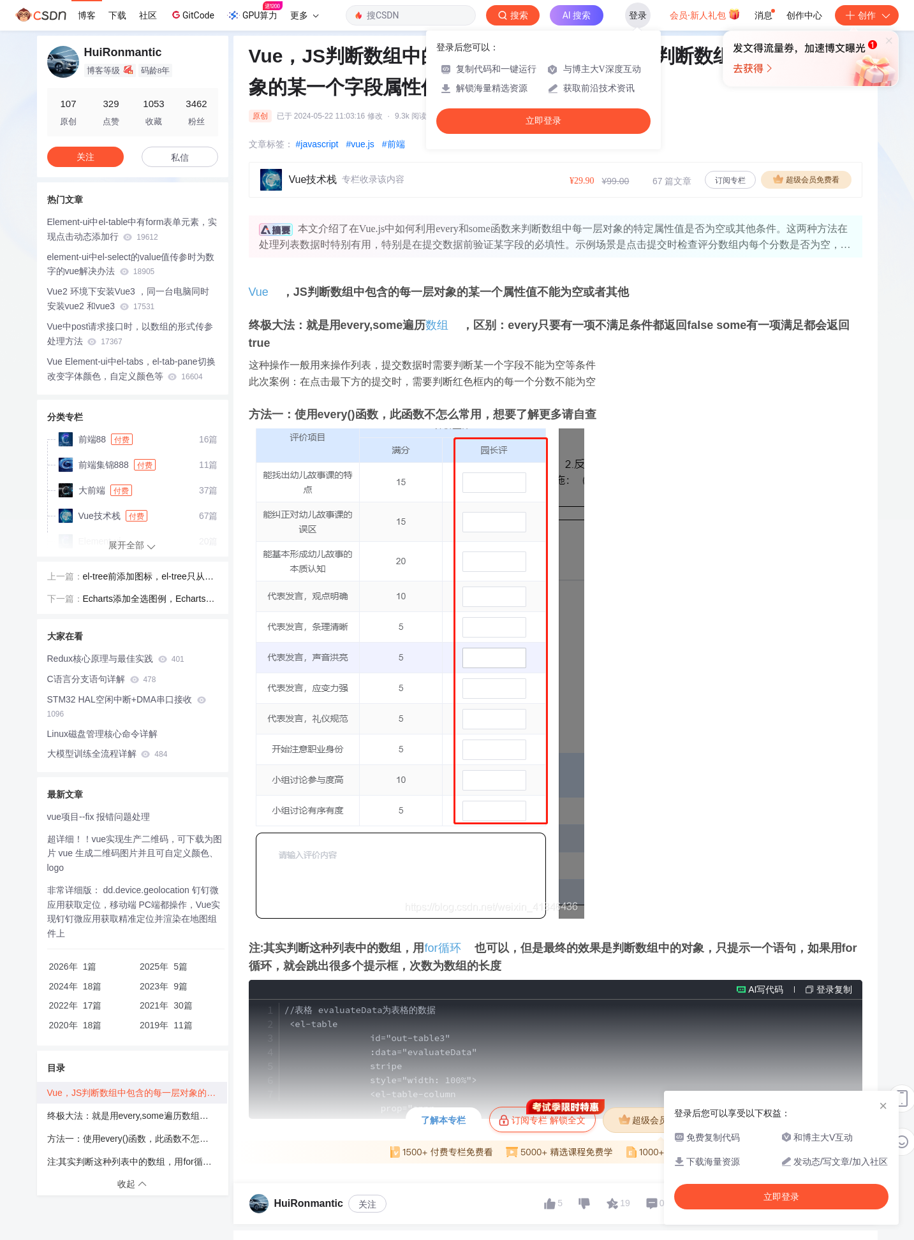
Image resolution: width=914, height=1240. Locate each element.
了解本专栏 (443, 1120)
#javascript (317, 144)
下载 (117, 15)
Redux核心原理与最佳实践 (115, 658)
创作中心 (804, 15)
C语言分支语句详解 (101, 679)
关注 (367, 1204)
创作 (867, 15)
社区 (148, 15)
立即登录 (543, 121)
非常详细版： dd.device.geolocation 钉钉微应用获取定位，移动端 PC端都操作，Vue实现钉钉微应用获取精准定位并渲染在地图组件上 (134, 911)
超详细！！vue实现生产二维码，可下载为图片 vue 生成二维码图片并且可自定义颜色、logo (135, 853)
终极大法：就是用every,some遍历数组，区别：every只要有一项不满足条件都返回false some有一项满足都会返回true (137, 1116)
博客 (87, 15)
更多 (304, 15)
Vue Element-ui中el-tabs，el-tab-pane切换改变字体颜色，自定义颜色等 (131, 368)
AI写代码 (765, 989)
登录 (638, 15)
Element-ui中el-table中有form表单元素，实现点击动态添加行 (132, 229)
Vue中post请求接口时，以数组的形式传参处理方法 (130, 333)
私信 (180, 157)
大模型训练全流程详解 (107, 753)
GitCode (192, 15)
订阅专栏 (730, 180)
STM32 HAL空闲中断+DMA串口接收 (126, 706)
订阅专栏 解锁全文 (547, 1116)
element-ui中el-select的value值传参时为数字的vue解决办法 (131, 264)
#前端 (393, 144)
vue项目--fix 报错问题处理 (99, 817)
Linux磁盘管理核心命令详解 (102, 734)
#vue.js (360, 144)
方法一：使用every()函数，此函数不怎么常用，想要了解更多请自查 (137, 1139)
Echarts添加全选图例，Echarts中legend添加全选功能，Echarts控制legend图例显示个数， (150, 600)
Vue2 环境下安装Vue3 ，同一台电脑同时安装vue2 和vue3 (128, 298)
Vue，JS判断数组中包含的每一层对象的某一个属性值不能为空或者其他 (137, 1093)
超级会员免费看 (806, 179)
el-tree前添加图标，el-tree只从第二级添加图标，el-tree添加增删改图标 (149, 577)
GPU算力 (255, 11)
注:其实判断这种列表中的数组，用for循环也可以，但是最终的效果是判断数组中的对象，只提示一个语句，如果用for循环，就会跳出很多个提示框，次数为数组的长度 (137, 1161)
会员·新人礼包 (705, 14)
